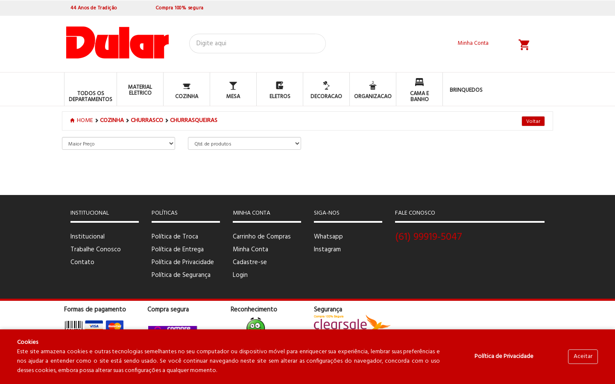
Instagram (327, 249)
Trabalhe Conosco (95, 249)
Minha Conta (250, 249)
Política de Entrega (178, 249)
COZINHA (112, 120)
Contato (82, 262)
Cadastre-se (250, 262)
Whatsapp (328, 237)
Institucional (87, 237)
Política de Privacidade (183, 262)
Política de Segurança (181, 275)
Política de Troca (175, 237)
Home (82, 120)
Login (240, 275)
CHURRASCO (147, 120)
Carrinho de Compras (262, 237)
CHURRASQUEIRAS (193, 120)
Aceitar (583, 356)
